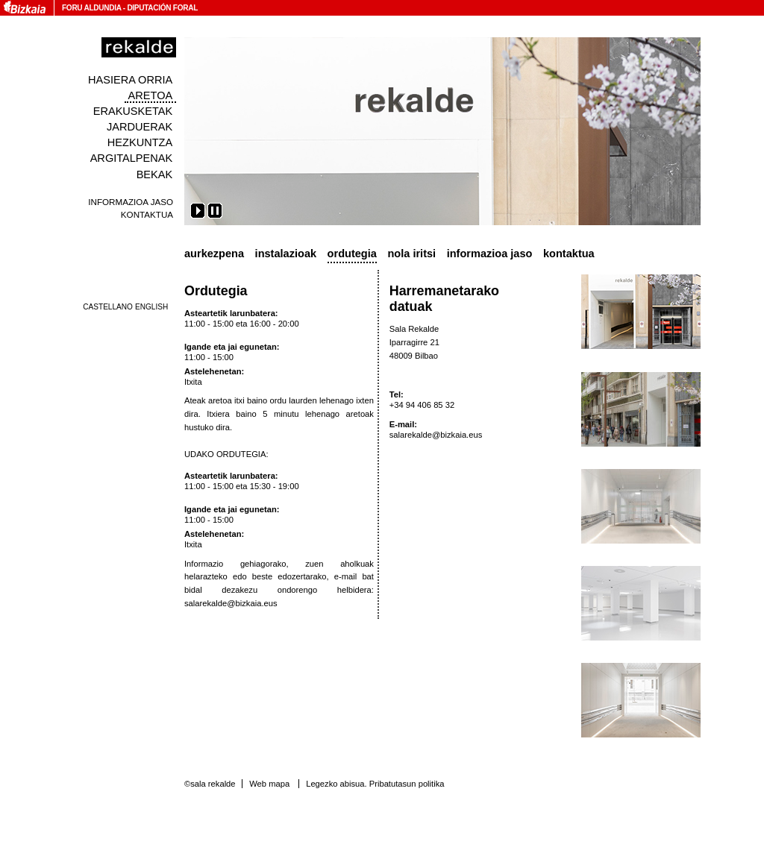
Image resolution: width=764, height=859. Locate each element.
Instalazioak (285, 253)
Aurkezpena (214, 253)
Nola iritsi (411, 253)
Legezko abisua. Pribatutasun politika (375, 783)
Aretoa (150, 95)
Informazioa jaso (130, 202)
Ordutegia (352, 253)
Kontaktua (147, 214)
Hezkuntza (139, 142)
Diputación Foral (162, 8)
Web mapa (269, 783)
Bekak (155, 174)
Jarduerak (139, 127)
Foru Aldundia (91, 8)
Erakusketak (132, 111)
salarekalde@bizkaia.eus (231, 603)
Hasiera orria (130, 80)
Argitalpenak (131, 158)
